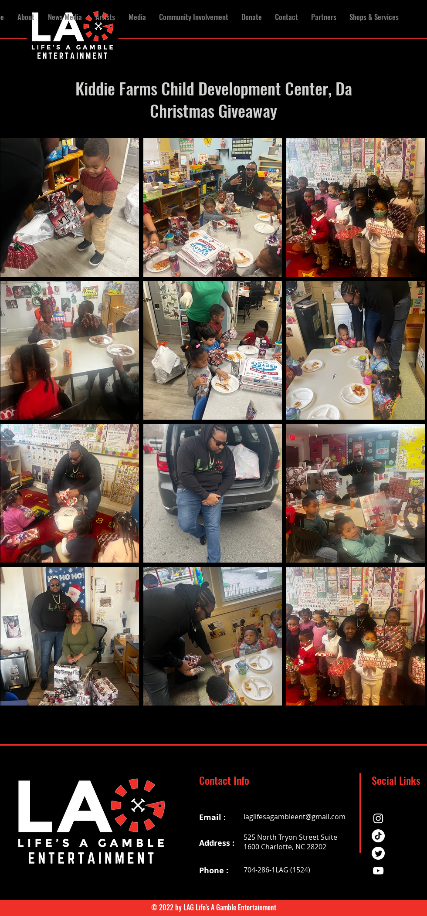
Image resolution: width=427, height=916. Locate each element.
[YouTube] (378, 870)
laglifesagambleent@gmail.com (295, 816)
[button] (64, 17)
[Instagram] (378, 818)
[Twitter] (378, 853)
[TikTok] (378, 835)
